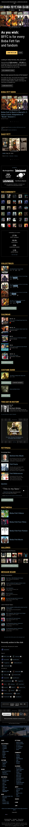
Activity (17, 754)
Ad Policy (13, 820)
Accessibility (7, 820)
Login (20, 52)
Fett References (19, 746)
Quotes (4, 484)
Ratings (3, 752)
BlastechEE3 (18, 671)
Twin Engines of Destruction (13, 495)
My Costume (4, 762)
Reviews (4, 754)
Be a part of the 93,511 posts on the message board (14, 637)
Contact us (10, 129)
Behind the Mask (19, 742)
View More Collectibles (8, 308)
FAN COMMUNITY (8, 192)
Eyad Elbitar (18, 779)
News (2, 794)
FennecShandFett (7, 681)
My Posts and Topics (6, 771)
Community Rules (7, 819)
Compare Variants (17, 382)
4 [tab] (16, 28)
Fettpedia (17, 740)
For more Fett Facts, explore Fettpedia (8, 414)
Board (3, 769)
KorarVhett (20, 684)
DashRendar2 (14, 660)
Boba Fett (6, 492)
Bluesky (16, 156)
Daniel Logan (18, 770)
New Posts (4, 772)
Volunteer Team (19, 788)
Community (18, 752)
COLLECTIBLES (7, 263)
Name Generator (19, 758)
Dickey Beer (18, 776)
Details (3, 764)
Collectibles (4, 743)
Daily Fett (4, 778)
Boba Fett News (8, 92)
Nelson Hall (18, 781)
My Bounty (4, 745)
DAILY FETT (5, 134)
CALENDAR (5, 314)
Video (3, 786)
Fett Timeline (18, 748)
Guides (3, 799)
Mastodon (11, 156)
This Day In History (20, 743)
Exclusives (4, 797)
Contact (18, 796)
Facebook (12, 704)
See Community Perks (8, 70)
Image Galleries (5, 780)
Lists (3, 750)
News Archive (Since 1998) (7, 796)
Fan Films (4, 784)
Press (17, 791)
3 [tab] (14, 28)
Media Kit (18, 790)
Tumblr (7, 156)
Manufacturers (5, 751)
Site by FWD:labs (19, 820)
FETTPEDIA (5, 448)
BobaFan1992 (16, 675)
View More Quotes (7, 500)
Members (18, 757)
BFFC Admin (6, 656)
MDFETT (12, 687)
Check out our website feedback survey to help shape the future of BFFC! (14, 809)
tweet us (15, 129)
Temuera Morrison (20, 769)
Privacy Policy (21, 819)
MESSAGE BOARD (8, 572)
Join (16, 805)
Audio (3, 783)
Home (2, 740)
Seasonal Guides (5, 803)
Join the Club (11, 53)
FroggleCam (5, 663)
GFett (4, 684)
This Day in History (10, 402)
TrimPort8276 (7, 666)
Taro (18, 690)
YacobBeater (17, 697)
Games (3, 789)
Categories (4, 747)
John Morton (18, 773)
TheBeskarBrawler (16, 663)
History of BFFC (19, 793)
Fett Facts (18, 745)
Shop (17, 794)
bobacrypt (17, 656)
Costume (3, 760)
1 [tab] (10, 28)
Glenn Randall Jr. (19, 778)
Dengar (11, 492)
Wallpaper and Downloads (5, 791)
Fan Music (4, 781)
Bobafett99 (5, 650)
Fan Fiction (4, 787)
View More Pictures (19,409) (9, 565)
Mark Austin (18, 775)
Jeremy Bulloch (19, 784)
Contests (18, 755)
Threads (17, 705)
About (16, 787)
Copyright (15, 819)
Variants (4, 763)
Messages (18, 761)
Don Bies (18, 772)
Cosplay (4, 766)
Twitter (17, 704)
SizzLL (4, 690)
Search (12, 10)
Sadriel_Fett (21, 687)
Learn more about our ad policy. (14, 723)
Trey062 (17, 694)
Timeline (4, 757)
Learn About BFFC (7, 85)
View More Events (7, 362)
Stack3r (11, 690)
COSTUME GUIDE (8, 370)
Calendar (17, 766)
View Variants (6, 382)
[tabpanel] (14, 19)
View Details (5, 395)
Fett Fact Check (5, 802)
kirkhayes (11, 684)
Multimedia (6, 507)
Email (21, 704)
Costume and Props (20, 782)
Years (3, 755)
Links (17, 760)
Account (22, 10)
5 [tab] (18, 28)
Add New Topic (5, 774)
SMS (24, 704)
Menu (2, 10)
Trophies (18, 763)
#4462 (4, 153)
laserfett (5, 687)
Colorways (4, 748)
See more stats (14, 254)
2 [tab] (12, 28)
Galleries (5, 547)
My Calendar (18, 767)
